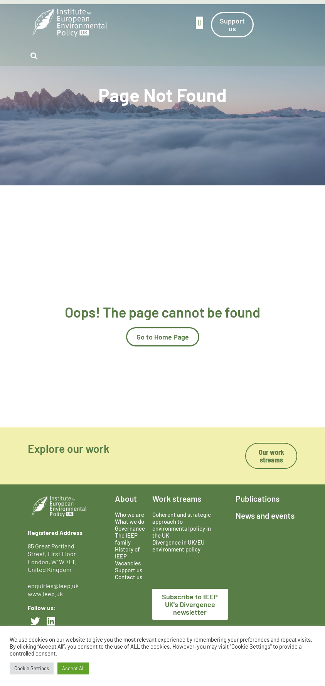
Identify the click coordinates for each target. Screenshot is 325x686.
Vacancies (128, 563)
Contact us (128, 576)
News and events (265, 515)
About (126, 498)
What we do (129, 521)
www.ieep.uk (45, 593)
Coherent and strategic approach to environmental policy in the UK (181, 525)
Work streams (176, 498)
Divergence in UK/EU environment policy (178, 546)
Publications (258, 498)
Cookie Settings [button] (31, 668)
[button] (199, 23)
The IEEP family (126, 539)
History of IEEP (127, 553)
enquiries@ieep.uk (54, 585)
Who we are (129, 514)
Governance (130, 528)
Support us (128, 570)
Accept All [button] (73, 668)
